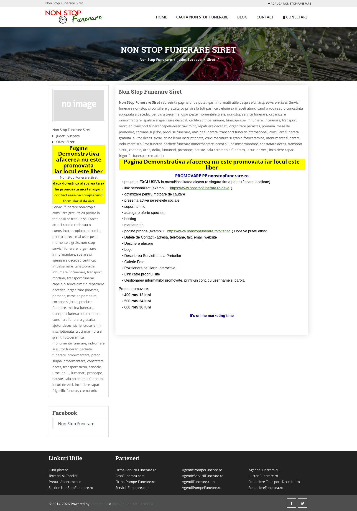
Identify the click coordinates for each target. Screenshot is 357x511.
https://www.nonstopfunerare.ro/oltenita (198, 231)
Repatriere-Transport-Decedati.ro (274, 481)
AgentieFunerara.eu (264, 469)
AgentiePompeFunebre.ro (202, 469)
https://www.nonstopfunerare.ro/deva (200, 188)
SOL (153, 503)
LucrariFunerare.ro (263, 475)
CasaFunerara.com (130, 475)
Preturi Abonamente (65, 481)
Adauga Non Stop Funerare (289, 3)
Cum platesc (58, 469)
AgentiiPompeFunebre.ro (201, 487)
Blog (242, 17)
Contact (265, 17)
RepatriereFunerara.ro (266, 487)
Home (161, 17)
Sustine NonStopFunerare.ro (71, 487)
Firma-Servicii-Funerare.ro (135, 469)
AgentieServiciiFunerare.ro (202, 475)
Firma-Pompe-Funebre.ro (135, 481)
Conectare (295, 17)
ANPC (144, 503)
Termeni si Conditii (63, 475)
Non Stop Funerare (156, 59)
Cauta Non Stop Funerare (202, 17)
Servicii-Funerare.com (132, 487)
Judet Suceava (189, 59)
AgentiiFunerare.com (198, 481)
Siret (211, 59)
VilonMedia (99, 503)
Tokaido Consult (124, 503)
